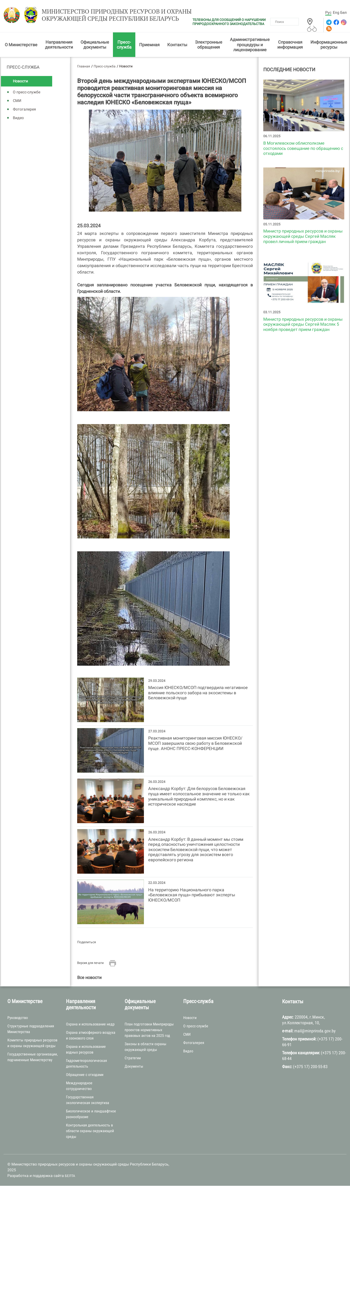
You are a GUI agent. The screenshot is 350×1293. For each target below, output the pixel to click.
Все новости (89, 978)
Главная (83, 67)
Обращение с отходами (84, 1075)
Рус (328, 12)
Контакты (177, 45)
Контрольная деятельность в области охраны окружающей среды (90, 1132)
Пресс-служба (124, 45)
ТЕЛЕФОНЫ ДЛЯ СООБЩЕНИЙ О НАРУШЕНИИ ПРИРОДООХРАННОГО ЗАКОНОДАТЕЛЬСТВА (229, 22)
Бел (343, 12)
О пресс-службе (26, 93)
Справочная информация (290, 45)
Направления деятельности (59, 45)
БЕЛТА (70, 1176)
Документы (134, 1067)
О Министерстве (21, 45)
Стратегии (133, 1058)
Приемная (149, 45)
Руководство (17, 1018)
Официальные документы (95, 45)
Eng (336, 12)
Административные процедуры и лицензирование (250, 45)
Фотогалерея (24, 110)
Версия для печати (90, 964)
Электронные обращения (208, 45)
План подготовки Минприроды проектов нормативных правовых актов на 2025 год (149, 1031)
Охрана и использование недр (90, 1025)
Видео (18, 119)
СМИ (17, 101)
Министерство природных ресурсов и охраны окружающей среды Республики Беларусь (111, 16)
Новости (20, 82)
